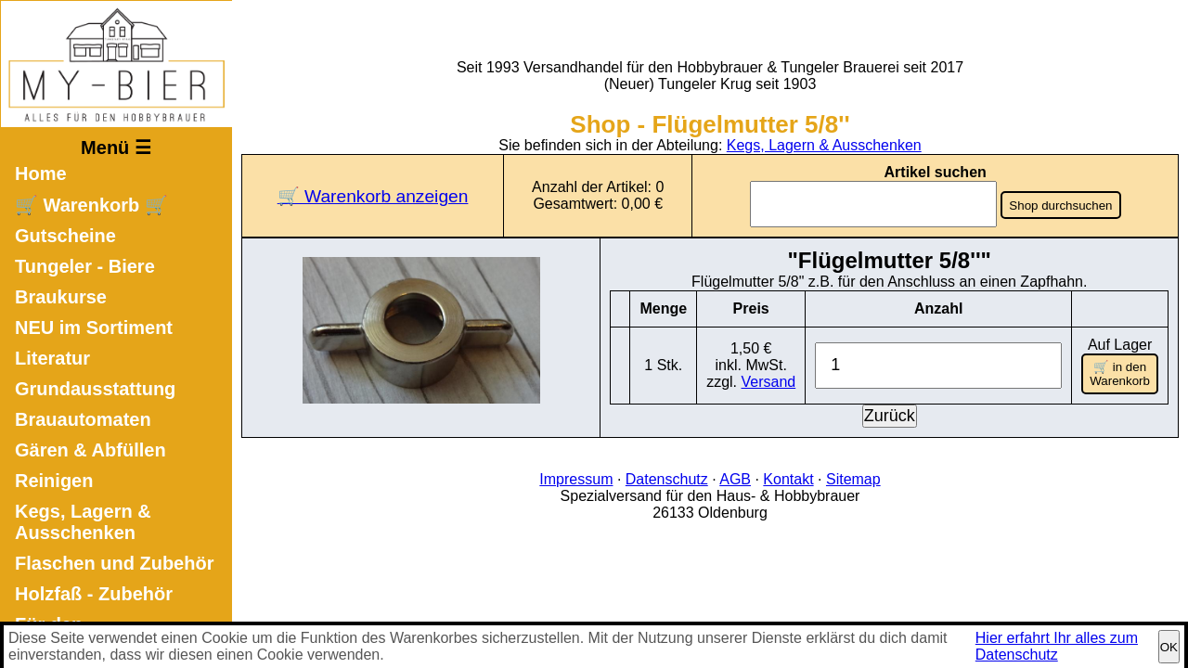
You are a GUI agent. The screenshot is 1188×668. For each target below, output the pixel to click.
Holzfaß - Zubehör (94, 594)
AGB (735, 475)
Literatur (52, 358)
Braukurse (61, 297)
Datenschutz (667, 475)
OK (1169, 647)
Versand (770, 380)
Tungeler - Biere (85, 266)
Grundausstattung (95, 389)
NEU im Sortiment (94, 327)
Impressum (576, 475)
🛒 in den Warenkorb (1121, 372)
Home (41, 173)
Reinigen (54, 480)
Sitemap (853, 475)
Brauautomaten (83, 419)
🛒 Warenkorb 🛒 (91, 205)
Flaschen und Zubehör (114, 563)
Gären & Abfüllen (90, 450)
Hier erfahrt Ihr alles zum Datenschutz (1056, 646)
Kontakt (788, 475)
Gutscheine (65, 235)
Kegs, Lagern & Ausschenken (83, 522)
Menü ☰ (116, 147)
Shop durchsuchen (1061, 205)
